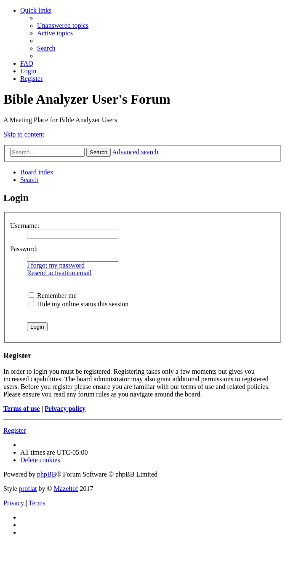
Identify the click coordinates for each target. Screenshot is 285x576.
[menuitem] (62, 25)
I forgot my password (56, 265)
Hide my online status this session (78, 304)
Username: (24, 225)
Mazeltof (66, 488)
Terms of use (21, 408)
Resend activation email (59, 272)
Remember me (53, 295)
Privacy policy (65, 408)
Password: (24, 248)
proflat (28, 488)
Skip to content (23, 134)
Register (14, 430)
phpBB (46, 474)
